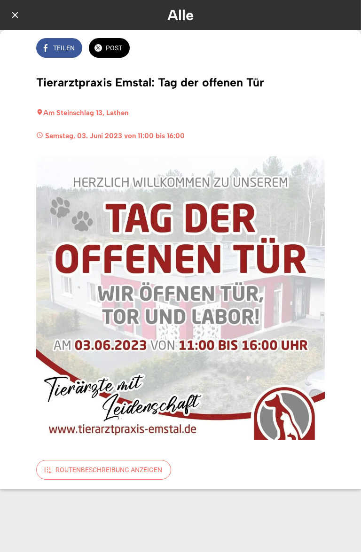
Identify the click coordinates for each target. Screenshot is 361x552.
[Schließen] (15, 15)
